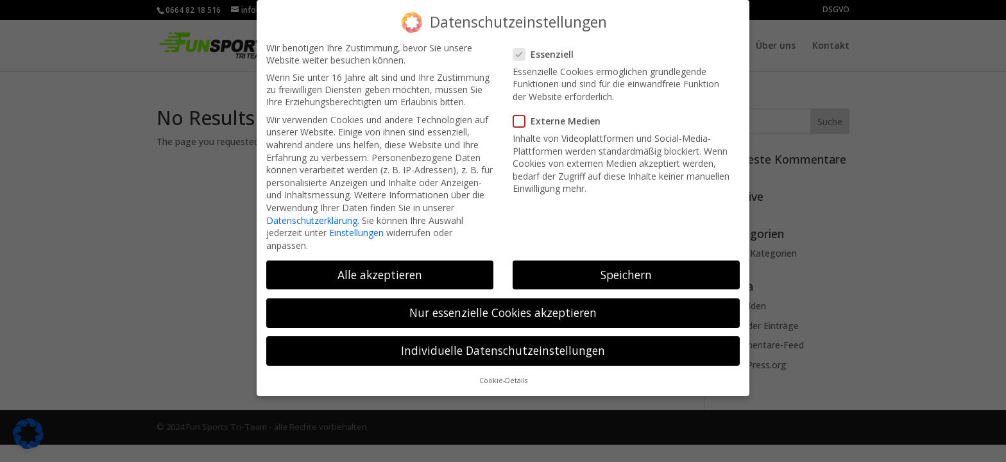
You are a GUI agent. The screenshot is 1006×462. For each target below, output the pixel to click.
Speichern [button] (626, 266)
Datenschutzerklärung (311, 212)
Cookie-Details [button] (503, 372)
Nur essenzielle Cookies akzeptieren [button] (503, 304)
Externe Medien (562, 113)
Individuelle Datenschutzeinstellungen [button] (503, 342)
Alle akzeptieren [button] (379, 266)
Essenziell (548, 46)
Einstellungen (356, 225)
